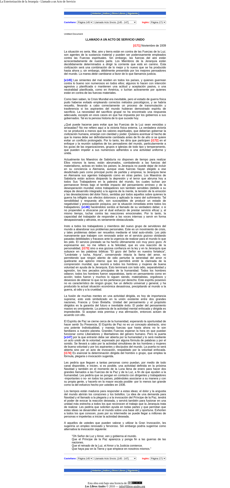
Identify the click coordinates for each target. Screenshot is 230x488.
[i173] (85, 248)
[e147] (68, 337)
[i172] (155, 140)
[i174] (67, 353)
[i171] (137, 45)
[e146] (85, 207)
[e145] (68, 80)
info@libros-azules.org (132, 486)
